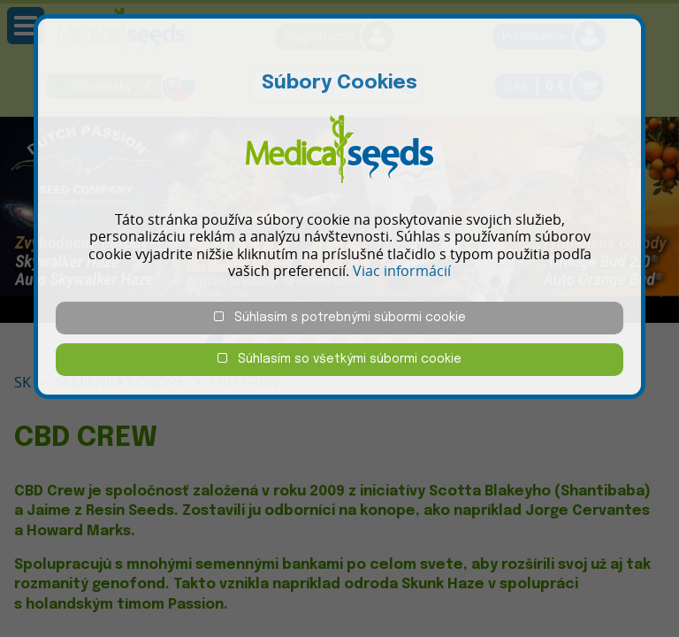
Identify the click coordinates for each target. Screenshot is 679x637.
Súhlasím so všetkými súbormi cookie (339, 358)
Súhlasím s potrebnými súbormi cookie (340, 317)
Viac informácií (402, 270)
